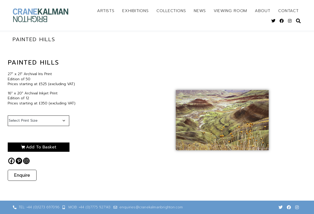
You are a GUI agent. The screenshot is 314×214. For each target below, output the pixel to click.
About (263, 11)
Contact (288, 11)
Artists (106, 11)
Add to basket (41, 147)
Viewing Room (230, 11)
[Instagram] (26, 161)
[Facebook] (11, 161)
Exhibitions (135, 11)
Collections (171, 11)
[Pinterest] (19, 161)
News (200, 11)
